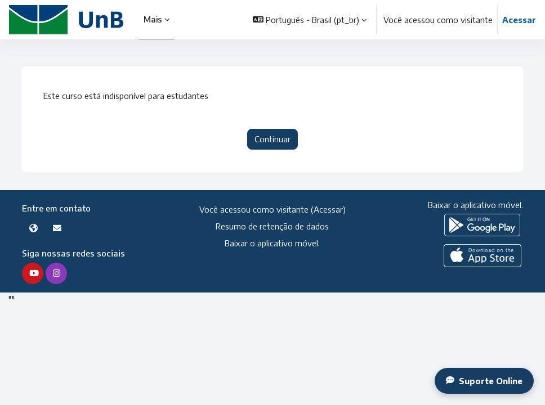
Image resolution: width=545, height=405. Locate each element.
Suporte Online (484, 381)
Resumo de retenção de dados (272, 226)
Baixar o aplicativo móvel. (272, 243)
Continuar (272, 139)
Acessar (519, 20)
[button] (309, 19)
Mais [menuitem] (153, 19)
